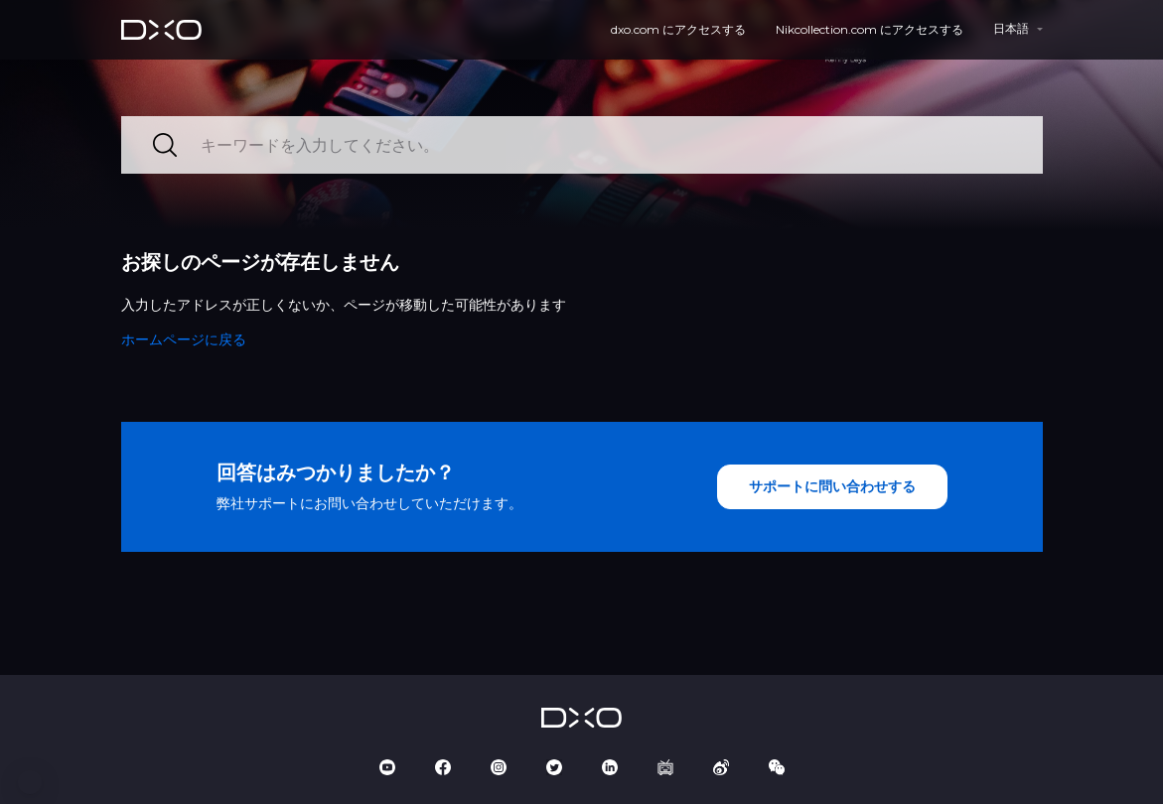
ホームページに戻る (183, 339)
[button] (30, 782)
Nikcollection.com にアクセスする (869, 29)
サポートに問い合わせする (832, 486)
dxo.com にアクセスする (678, 29)
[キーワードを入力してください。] (582, 145)
